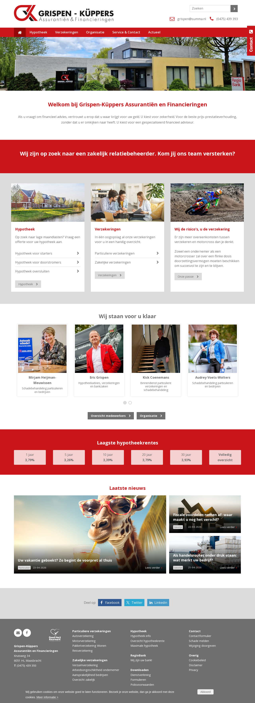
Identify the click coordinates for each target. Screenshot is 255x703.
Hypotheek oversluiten (32, 271)
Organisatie (148, 416)
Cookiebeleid (197, 660)
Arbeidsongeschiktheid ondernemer (95, 670)
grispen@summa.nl (191, 19)
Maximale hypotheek (144, 646)
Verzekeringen (108, 229)
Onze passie (186, 276)
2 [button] (131, 403)
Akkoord (205, 691)
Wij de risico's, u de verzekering (202, 229)
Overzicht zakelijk (83, 680)
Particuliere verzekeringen (114, 253)
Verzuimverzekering (85, 665)
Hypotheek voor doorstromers (38, 262)
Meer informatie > (47, 697)
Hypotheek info (140, 636)
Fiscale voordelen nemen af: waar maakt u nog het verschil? (202, 517)
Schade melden (199, 641)
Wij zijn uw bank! (141, 660)
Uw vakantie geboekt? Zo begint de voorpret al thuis (65, 560)
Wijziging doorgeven (202, 646)
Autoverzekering (83, 636)
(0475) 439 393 (227, 19)
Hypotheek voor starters (33, 253)
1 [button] (126, 403)
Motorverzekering (84, 641)
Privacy (193, 670)
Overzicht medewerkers (108, 416)
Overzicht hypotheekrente (147, 641)
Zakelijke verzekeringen (113, 262)
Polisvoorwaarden (142, 684)
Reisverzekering (82, 650)
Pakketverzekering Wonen (89, 646)
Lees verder (152, 567)
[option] (42, 360)
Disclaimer (195, 665)
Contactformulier (200, 636)
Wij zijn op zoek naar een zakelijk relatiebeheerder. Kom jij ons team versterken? (127, 153)
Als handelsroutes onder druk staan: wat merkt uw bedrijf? (205, 558)
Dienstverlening (140, 675)
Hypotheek (25, 229)
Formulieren (138, 680)
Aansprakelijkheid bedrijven (90, 675)
